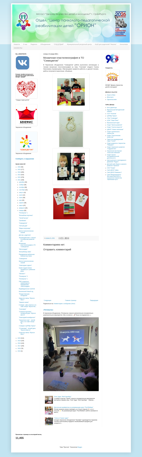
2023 (19, 174)
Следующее (47, 300)
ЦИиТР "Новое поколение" (115, 129)
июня (21, 197)
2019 (19, 340)
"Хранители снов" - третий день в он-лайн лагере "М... (27, 321)
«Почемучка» (48, 310)
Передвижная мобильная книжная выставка (27, 255)
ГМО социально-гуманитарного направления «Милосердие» (24, 284)
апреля (21, 203)
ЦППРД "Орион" (112, 116)
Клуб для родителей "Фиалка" (105, 44)
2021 (19, 180)
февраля (22, 208)
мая (20, 200)
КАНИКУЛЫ (18, 48)
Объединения (45, 44)
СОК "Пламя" (111, 168)
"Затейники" (22, 220)
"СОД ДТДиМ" (59, 44)
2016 (19, 348)
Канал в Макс (111, 95)
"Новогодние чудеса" (25, 265)
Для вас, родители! (25, 235)
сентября (22, 190)
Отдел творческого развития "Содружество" (116, 147)
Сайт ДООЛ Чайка (112, 170)
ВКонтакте (110, 97)
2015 (19, 351)
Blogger (79, 447)
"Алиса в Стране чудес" (61, 418)
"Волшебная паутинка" (26, 215)
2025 (19, 169)
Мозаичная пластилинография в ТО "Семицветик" (27, 245)
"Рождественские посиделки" (24, 294)
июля (21, 195)
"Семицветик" (23, 223)
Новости (17, 44)
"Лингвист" (22, 273)
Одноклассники (112, 99)
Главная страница (70, 300)
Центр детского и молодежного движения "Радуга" (116, 161)
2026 (19, 167)
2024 (19, 172)
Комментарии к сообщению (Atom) (64, 303)
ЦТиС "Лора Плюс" (113, 120)
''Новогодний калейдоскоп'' (27, 317)
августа (21, 192)
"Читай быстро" (23, 218)
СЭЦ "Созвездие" (112, 118)
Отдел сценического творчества (113, 132)
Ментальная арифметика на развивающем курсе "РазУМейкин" (73, 407)
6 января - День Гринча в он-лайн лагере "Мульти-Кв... (28, 305)
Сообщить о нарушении (25, 159)
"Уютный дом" (23, 226)
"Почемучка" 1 (23, 213)
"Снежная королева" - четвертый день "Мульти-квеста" (27, 313)
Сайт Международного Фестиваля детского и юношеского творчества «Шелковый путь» (114, 177)
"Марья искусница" (25, 228)
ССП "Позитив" (111, 113)
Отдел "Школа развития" (114, 125)
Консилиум (124, 44)
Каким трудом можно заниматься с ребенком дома (27, 269)
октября (21, 187)
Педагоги (34, 44)
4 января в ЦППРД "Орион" (27, 326)
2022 (19, 177)
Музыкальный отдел (113, 123)
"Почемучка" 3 (23, 276)
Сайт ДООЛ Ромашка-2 (114, 172)
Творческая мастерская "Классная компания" (114, 151)
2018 (19, 343)
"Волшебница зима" (25, 252)
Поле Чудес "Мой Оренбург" (62, 396)
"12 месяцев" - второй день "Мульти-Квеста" (27, 329)
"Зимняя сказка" (24, 302)
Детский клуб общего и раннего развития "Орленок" (116, 164)
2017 (19, 346)
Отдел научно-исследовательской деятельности (113, 156)
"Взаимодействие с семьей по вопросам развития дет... (27, 239)
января (21, 210)
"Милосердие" (23, 249)
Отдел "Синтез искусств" (114, 127)
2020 (19, 338)
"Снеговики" (22, 309)
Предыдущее (94, 300)
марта (21, 205)
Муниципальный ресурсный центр (79, 44)
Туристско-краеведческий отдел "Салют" (115, 140)
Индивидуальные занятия (27, 289)
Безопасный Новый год (26, 291)
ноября (21, 185)
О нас (25, 44)
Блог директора (112, 107)
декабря (22, 182)
